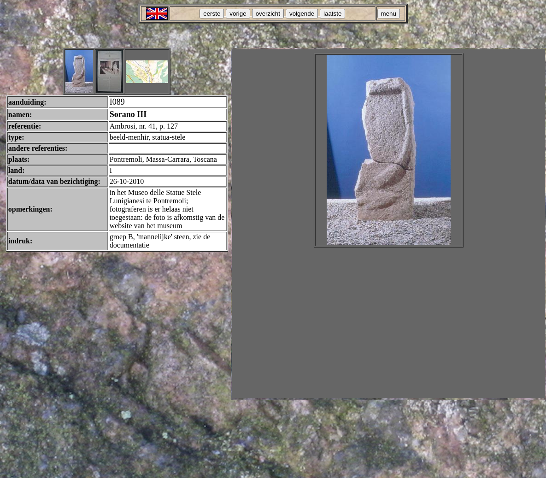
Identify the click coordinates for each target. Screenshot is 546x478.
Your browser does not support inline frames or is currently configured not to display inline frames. (388, 223)
